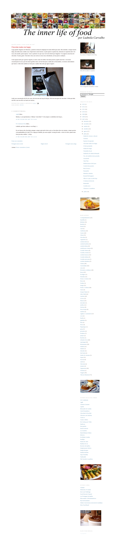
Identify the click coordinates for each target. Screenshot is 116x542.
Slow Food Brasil (84, 505)
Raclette (82, 337)
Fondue (82, 283)
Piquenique (83, 327)
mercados (82, 303)
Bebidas (82, 222)
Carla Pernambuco (84, 411)
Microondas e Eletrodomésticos (88, 498)
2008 (83, 116)
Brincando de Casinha (85, 408)
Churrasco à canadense (89, 188)
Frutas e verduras (84, 287)
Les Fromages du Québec (86, 496)
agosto (85, 131)
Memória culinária (88, 173)
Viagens (82, 372)
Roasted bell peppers (88, 176)
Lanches (82, 296)
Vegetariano (83, 368)
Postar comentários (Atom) (23, 147)
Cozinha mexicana (84, 259)
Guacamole (86, 158)
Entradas (82, 276)
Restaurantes (83, 344)
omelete (82, 311)
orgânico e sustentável (85, 313)
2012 (83, 106)
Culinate (82, 487)
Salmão (82, 348)
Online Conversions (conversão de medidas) (91, 503)
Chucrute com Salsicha (86, 415)
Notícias (82, 307)
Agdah (17, 114)
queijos (82, 335)
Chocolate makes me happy (90, 143)
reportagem (83, 342)
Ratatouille (86, 183)
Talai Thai (85, 161)
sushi (81, 361)
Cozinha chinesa (84, 250)
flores (81, 281)
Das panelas (83, 426)
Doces (22, 105)
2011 (83, 109)
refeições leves (84, 340)
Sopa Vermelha (84, 454)
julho (85, 134)
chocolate (82, 237)
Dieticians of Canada (85, 489)
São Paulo (82, 353)
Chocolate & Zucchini (85, 413)
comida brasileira (84, 244)
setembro (86, 129)
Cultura (82, 263)
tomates (82, 366)
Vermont (82, 370)
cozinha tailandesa (84, 261)
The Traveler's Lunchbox (86, 459)
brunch (82, 226)
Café (81, 228)
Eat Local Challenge (85, 492)
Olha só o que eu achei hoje (90, 178)
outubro (86, 126)
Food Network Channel (86, 494)
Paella (81, 318)
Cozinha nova (86, 186)
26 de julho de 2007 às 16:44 (26, 119)
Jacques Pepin (83, 292)
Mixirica (82, 435)
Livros (82, 298)
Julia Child (83, 294)
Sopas (81, 357)
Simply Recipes (84, 450)
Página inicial (44, 143)
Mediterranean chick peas (89, 163)
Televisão (82, 364)
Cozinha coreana (84, 252)
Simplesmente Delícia (85, 448)
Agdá (81, 402)
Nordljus (82, 439)
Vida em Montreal (84, 375)
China (81, 235)
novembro (86, 124)
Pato (81, 322)
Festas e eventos (84, 278)
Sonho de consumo (85, 355)
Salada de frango (87, 148)
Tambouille (83, 457)
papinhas (82, 320)
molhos (82, 305)
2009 (83, 114)
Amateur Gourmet (84, 404)
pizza (81, 329)
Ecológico (82, 274)
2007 (83, 119)
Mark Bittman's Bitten (85, 433)
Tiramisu (85, 138)
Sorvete (82, 359)
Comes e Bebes (84, 419)
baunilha (82, 220)
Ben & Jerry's (86, 168)
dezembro (86, 121)
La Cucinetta (83, 430)
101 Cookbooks (84, 400)
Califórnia (82, 231)
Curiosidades (83, 265)
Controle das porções (88, 166)
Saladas (82, 346)
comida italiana (84, 246)
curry (81, 268)
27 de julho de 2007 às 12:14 (26, 136)
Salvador (82, 351)
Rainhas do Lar (84, 443)
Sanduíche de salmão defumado (91, 153)
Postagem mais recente (17, 143)
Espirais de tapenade (88, 141)
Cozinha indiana (84, 257)
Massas (82, 300)
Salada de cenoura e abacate (90, 136)
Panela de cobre (84, 441)
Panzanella (86, 171)
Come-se (82, 417)
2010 (83, 111)
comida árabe (83, 241)
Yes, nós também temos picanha (91, 156)
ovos (81, 316)
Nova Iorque (83, 309)
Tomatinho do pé (87, 151)
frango (82, 285)
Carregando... (83, 533)
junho (85, 191)
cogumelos (83, 239)
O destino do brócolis (88, 181)
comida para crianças (85, 248)
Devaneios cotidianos (85, 270)
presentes (82, 331)
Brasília (82, 224)
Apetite (82, 406)
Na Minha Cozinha (85, 437)
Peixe (81, 324)
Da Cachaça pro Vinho (86, 422)
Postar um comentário (17, 141)
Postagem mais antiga (70, 143)
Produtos (82, 333)
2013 (83, 104)
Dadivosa (82, 424)
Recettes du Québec (85, 446)
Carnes (82, 233)
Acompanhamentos (85, 217)
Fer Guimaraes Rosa (21, 123)
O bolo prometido (87, 146)
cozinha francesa (84, 255)
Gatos (81, 289)
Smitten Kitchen (84, 452)
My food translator (85, 500)
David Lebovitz (84, 428)
